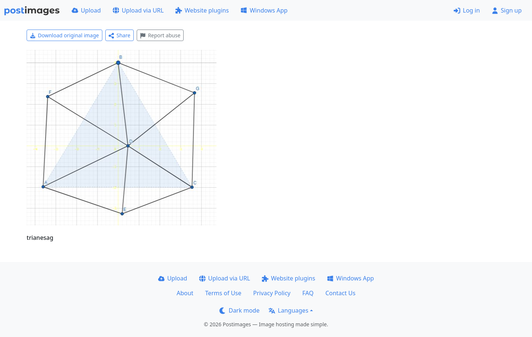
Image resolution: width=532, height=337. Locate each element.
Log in (467, 10)
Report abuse (160, 35)
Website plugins (202, 10)
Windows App (264, 10)
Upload (86, 10)
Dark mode (239, 310)
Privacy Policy (271, 293)
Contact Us (340, 293)
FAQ (307, 293)
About (185, 293)
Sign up (507, 10)
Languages (288, 310)
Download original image (64, 35)
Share (119, 35)
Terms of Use (223, 293)
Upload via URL (138, 10)
